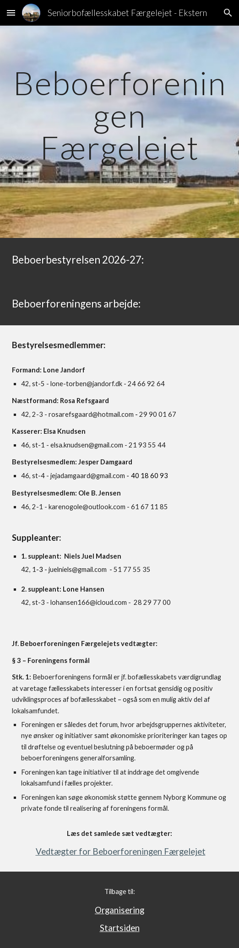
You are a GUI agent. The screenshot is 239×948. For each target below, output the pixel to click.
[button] (11, 12)
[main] (119, 131)
